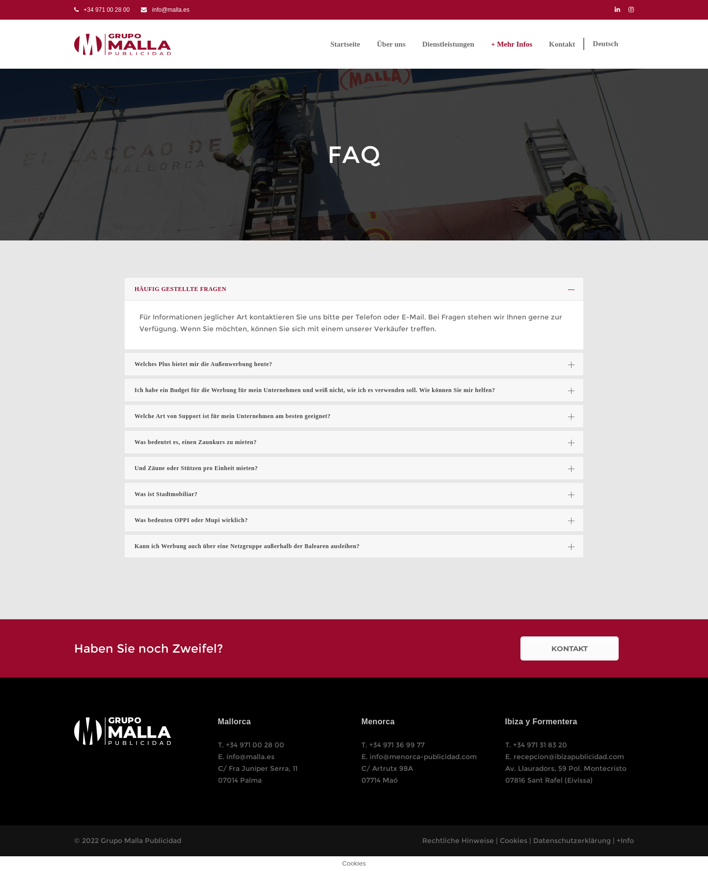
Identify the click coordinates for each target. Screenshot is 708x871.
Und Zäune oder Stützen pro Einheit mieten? (354, 470)
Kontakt (562, 44)
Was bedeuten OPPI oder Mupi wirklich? (354, 522)
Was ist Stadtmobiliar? (354, 496)
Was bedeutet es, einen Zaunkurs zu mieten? (354, 444)
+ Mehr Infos (511, 44)
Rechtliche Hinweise (459, 841)
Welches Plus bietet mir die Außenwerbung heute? (354, 366)
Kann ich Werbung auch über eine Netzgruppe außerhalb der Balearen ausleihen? (354, 548)
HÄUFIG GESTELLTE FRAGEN (354, 291)
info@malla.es (171, 9)
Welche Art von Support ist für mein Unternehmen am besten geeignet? (354, 418)
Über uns (391, 44)
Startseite (345, 44)
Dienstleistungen (448, 44)
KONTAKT (569, 648)
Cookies (513, 841)
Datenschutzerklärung (573, 841)
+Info (625, 841)
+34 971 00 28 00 (106, 9)
